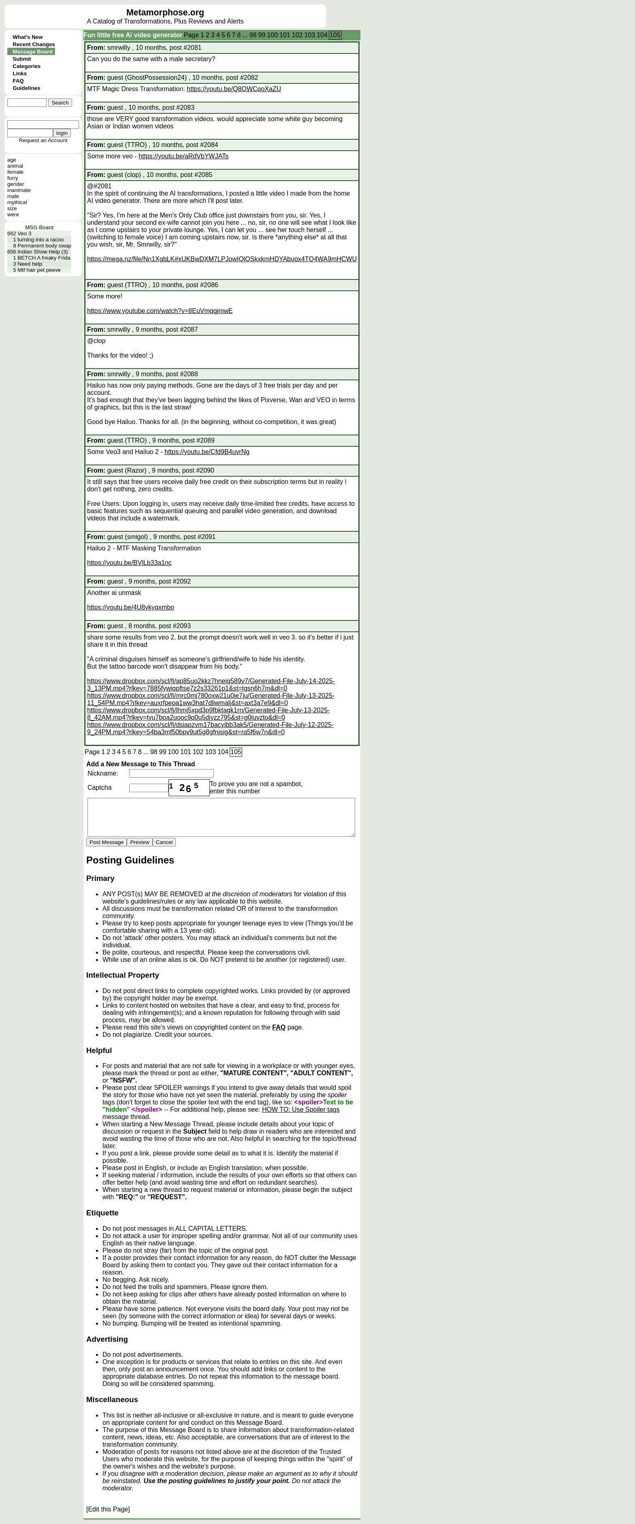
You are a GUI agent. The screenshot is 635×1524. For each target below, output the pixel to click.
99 (262, 35)
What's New (28, 37)
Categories (26, 66)
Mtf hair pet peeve (39, 270)
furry (12, 178)
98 (253, 35)
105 (335, 35)
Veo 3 (24, 233)
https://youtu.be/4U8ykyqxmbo (130, 607)
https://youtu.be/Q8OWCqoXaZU (234, 88)
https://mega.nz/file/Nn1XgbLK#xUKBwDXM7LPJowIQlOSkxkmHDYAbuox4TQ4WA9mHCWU (222, 259)
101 (284, 35)
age (11, 160)
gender (15, 184)
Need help (29, 264)
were (13, 214)
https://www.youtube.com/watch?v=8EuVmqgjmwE (160, 310)
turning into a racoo (40, 240)
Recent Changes (34, 44)
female (15, 172)
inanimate (19, 190)
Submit (22, 59)
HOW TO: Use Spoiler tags (300, 1109)
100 (272, 35)
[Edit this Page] (108, 1509)
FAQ (18, 81)
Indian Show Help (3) (42, 252)
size (12, 208)
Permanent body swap (44, 246)
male (13, 196)
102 (297, 35)
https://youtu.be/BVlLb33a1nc (129, 562)
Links (20, 73)
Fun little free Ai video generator (133, 35)
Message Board (33, 52)
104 (322, 35)
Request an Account (43, 140)
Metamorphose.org (165, 12)
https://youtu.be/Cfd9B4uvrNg (206, 451)
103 (309, 35)
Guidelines (26, 88)
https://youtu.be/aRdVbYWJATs (183, 156)
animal (15, 166)
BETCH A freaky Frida (43, 258)
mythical (17, 202)
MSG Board (39, 227)
